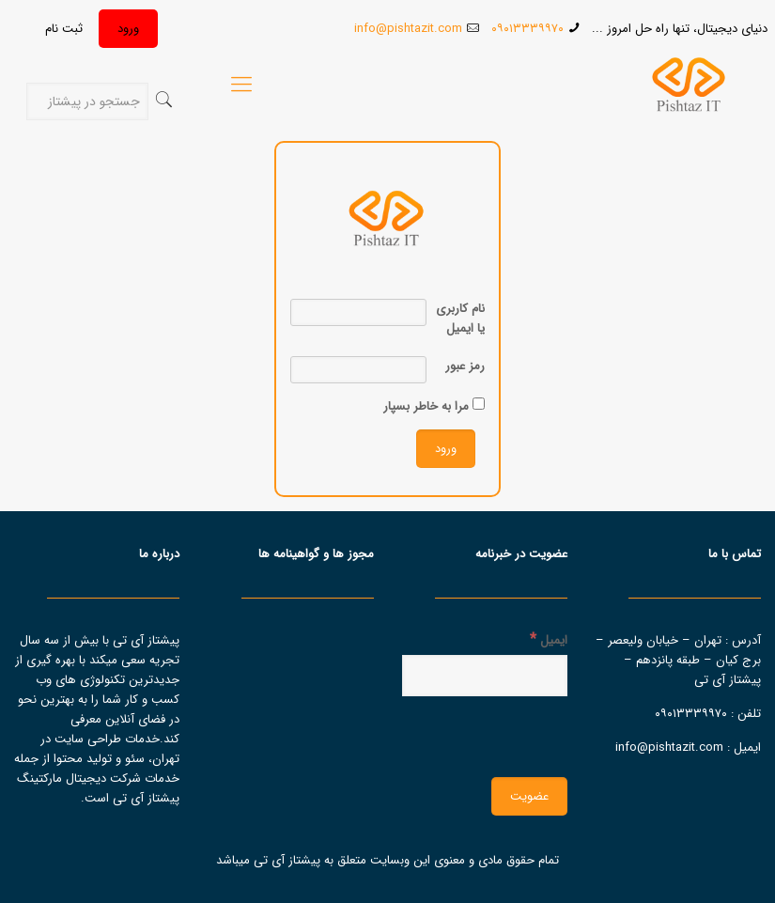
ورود (128, 29)
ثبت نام (64, 29)
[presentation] (424, 734)
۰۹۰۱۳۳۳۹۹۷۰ (527, 29)
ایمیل (548, 640)
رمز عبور (465, 366)
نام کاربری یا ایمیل (460, 318)
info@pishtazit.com (408, 29)
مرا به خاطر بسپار (434, 406)
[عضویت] (529, 796)
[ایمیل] (484, 675)
